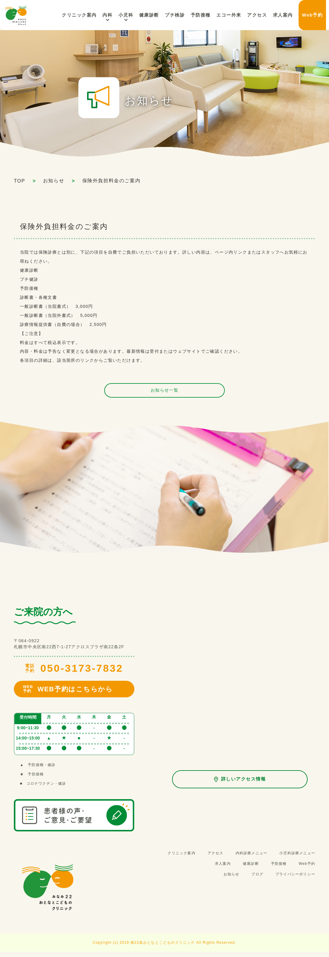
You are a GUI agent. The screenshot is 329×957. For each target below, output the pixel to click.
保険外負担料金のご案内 (111, 180)
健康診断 (29, 270)
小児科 (145, 15)
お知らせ (53, 180)
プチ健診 (29, 279)
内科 (129, 15)
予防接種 (29, 288)
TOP (19, 180)
